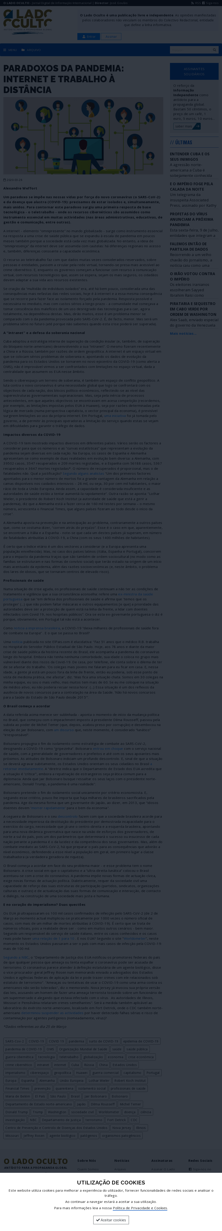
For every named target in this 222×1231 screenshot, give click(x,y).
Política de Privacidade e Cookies (140, 1208)
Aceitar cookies (111, 1220)
